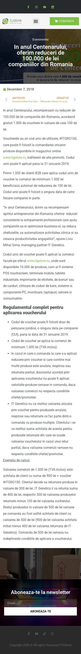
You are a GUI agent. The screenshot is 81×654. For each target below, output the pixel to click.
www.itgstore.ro (14, 158)
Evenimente (40, 39)
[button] (35, 21)
